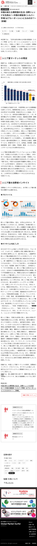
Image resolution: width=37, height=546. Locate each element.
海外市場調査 (32, 529)
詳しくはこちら (8, 482)
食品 (12, 468)
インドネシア (20, 460)
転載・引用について (28, 395)
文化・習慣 (18, 468)
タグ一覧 (11, 473)
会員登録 (32, 534)
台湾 (19, 463)
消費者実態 (5, 34)
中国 (11, 31)
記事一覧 (6, 6)
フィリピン (14, 463)
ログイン (32, 536)
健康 (18, 31)
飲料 (28, 470)
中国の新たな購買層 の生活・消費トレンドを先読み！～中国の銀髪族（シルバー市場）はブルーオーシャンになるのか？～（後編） (18, 388)
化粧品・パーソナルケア (15, 470)
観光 (32, 31)
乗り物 (23, 470)
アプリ (4, 31)
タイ (15, 460)
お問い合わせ (32, 532)
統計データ (32, 527)
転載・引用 (27, 543)
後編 (2, 374)
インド (27, 460)
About (30, 522)
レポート (6, 470)
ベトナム (10, 460)
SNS (27, 468)
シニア (24, 31)
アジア (23, 463)
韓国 (31, 460)
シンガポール (7, 463)
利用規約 (34, 543)
